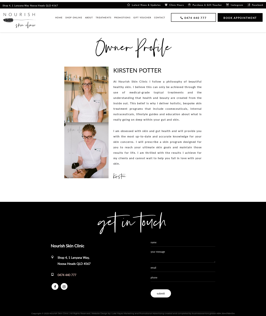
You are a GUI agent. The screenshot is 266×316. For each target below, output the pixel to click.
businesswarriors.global (204, 311)
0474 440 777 (67, 273)
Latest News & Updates (143, 2)
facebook (255, 2)
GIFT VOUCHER (142, 16)
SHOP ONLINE (73, 16)
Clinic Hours (174, 2)
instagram (234, 2)
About (89, 16)
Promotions (122, 16)
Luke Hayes (117, 311)
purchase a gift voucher (205, 2)
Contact (159, 16)
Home (58, 16)
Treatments (103, 16)
